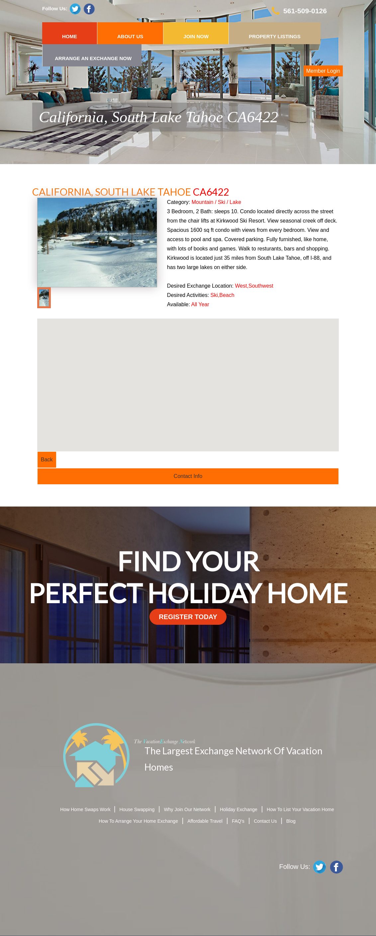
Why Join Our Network (187, 809)
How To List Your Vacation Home (300, 809)
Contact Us (265, 821)
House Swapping (136, 809)
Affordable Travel (205, 821)
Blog (291, 821)
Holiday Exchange (238, 809)
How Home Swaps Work (86, 809)
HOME (69, 36)
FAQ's (238, 821)
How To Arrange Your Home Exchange (138, 821)
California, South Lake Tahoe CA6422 (158, 117)
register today (188, 616)
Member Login (323, 71)
